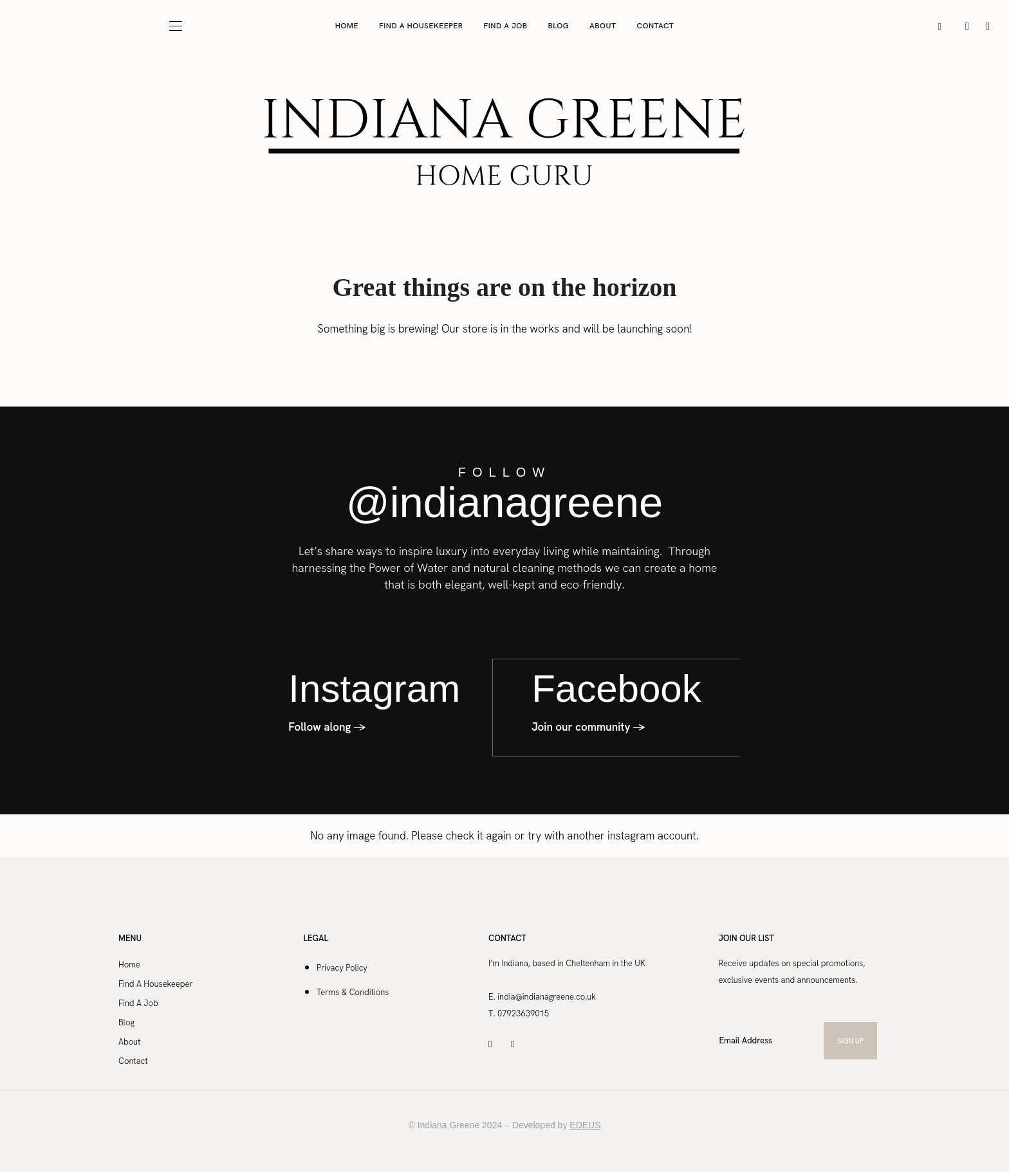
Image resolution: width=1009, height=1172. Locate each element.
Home (346, 26)
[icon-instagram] (968, 26)
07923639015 (523, 1012)
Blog (558, 26)
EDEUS (584, 1124)
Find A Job (506, 26)
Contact (655, 26)
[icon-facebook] (987, 26)
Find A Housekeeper (421, 26)
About (602, 26)
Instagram (374, 688)
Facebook (616, 688)
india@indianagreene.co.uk (547, 995)
